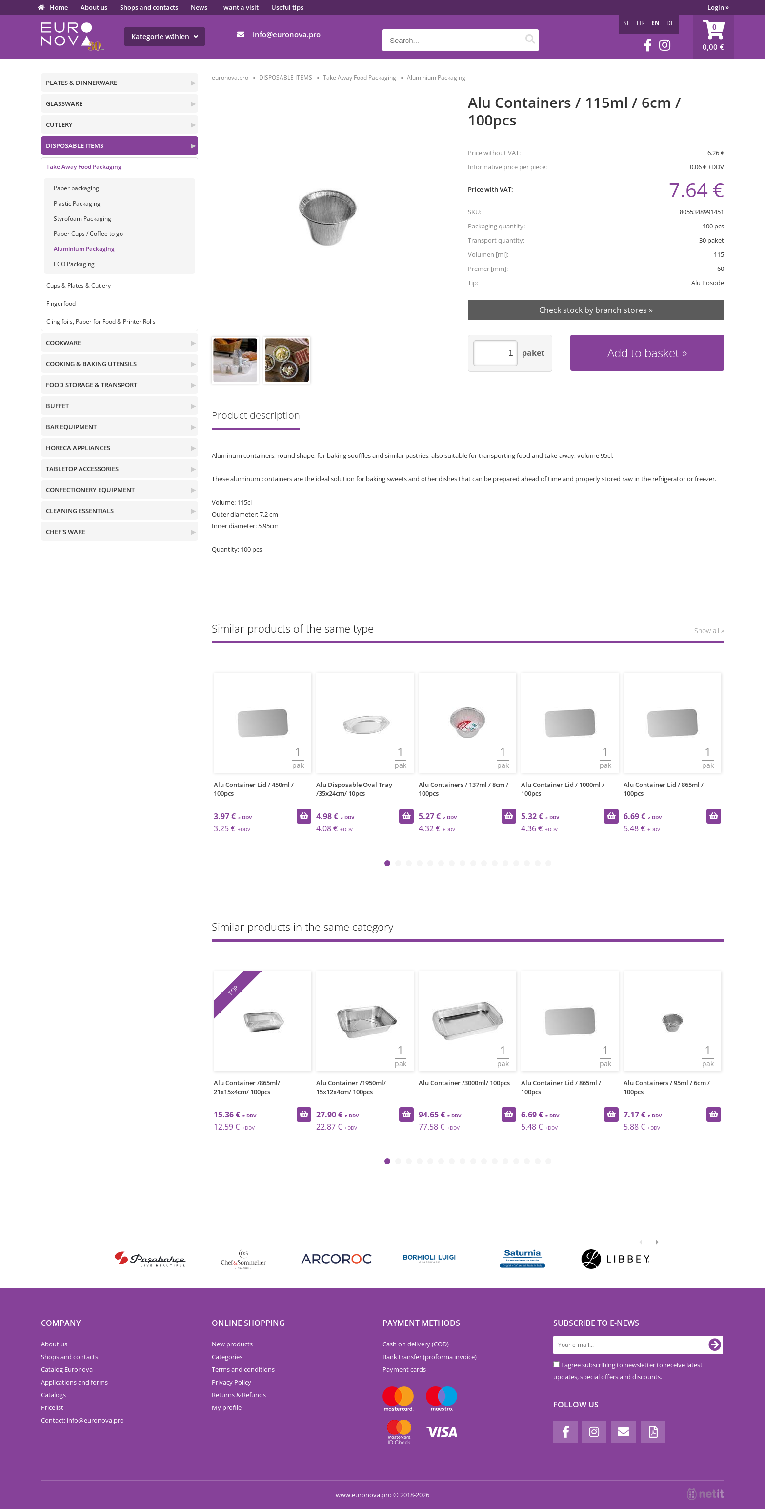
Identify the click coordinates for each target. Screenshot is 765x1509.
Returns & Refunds (239, 1394)
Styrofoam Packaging (82, 218)
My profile (227, 1407)
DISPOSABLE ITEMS (74, 145)
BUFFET (57, 405)
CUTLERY (59, 124)
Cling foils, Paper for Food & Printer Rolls (101, 321)
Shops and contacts (149, 7)
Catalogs (53, 1394)
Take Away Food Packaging (83, 167)
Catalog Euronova (67, 1369)
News (199, 7)
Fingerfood (61, 303)
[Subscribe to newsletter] (714, 1345)
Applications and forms (74, 1382)
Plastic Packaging (77, 203)
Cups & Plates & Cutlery (78, 285)
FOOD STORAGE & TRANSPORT (91, 384)
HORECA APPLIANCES (78, 447)
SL (627, 23)
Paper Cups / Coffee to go (88, 233)
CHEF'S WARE (65, 531)
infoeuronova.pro (287, 34)
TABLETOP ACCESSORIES (82, 468)
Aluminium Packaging (84, 249)
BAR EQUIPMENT (71, 426)
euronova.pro (230, 77)
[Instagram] (664, 45)
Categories (227, 1356)
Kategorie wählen (164, 36)
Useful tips (287, 7)
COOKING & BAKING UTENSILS (91, 363)
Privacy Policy (231, 1382)
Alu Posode (707, 282)
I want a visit (239, 7)
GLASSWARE (64, 103)
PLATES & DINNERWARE (81, 82)
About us (94, 7)
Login (718, 7)
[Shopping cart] (713, 37)
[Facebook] (648, 45)
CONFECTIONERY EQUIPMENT (90, 489)
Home (59, 7)
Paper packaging (76, 188)
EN (655, 23)
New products (232, 1344)
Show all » (709, 630)
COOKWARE (63, 342)
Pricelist (52, 1407)
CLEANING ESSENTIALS (80, 510)
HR (640, 23)
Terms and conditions (243, 1369)
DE (670, 23)
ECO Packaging (74, 264)
